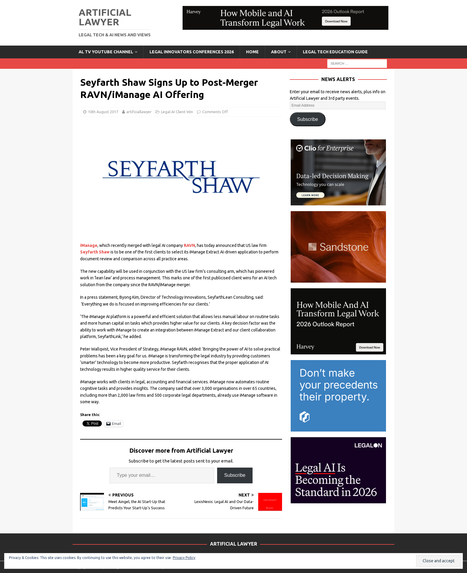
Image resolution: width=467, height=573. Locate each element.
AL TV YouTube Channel (106, 51)
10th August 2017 (103, 112)
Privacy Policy (184, 558)
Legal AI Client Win (177, 112)
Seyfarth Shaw (95, 252)
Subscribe (234, 475)
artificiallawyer (139, 112)
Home (252, 51)
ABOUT (279, 51)
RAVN (189, 245)
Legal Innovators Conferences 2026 (192, 51)
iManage (88, 245)
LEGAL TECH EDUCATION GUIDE (335, 51)
